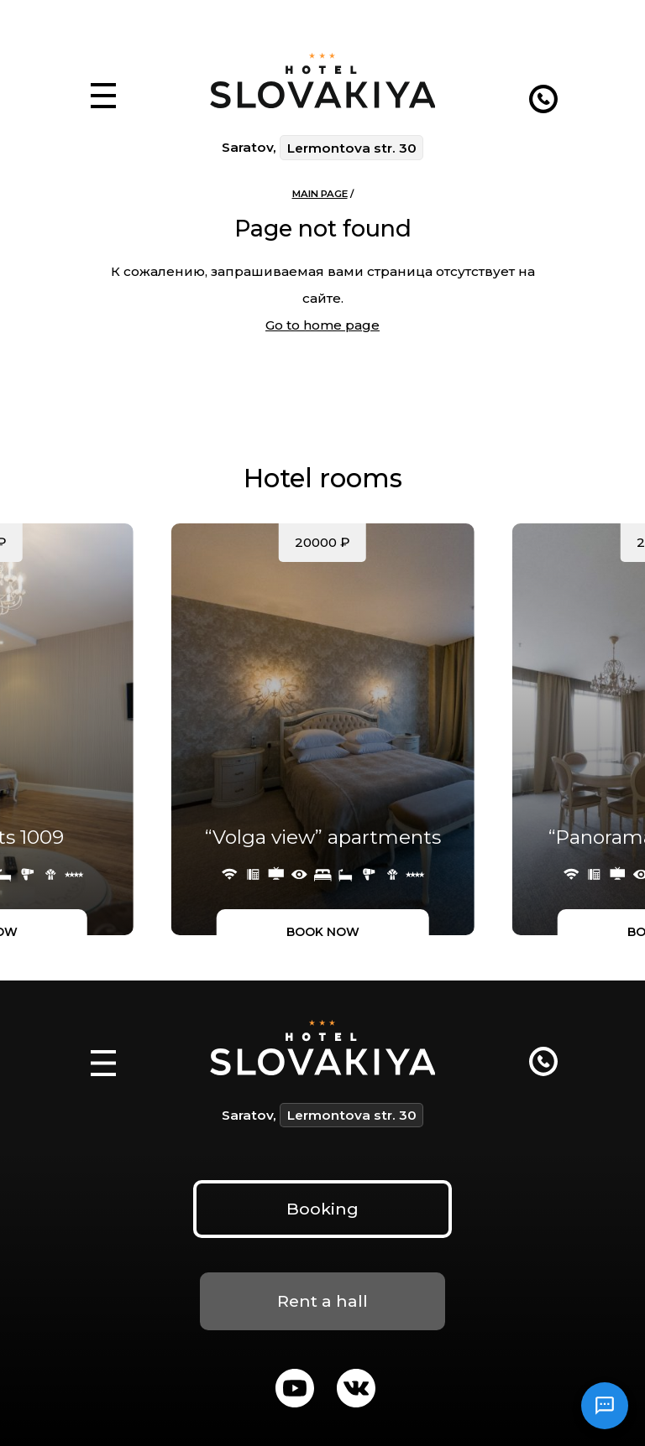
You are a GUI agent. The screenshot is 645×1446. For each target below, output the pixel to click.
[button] (104, 76)
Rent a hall (322, 1301)
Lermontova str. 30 (352, 148)
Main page (320, 194)
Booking (322, 1209)
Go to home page (322, 325)
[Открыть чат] (604, 1405)
